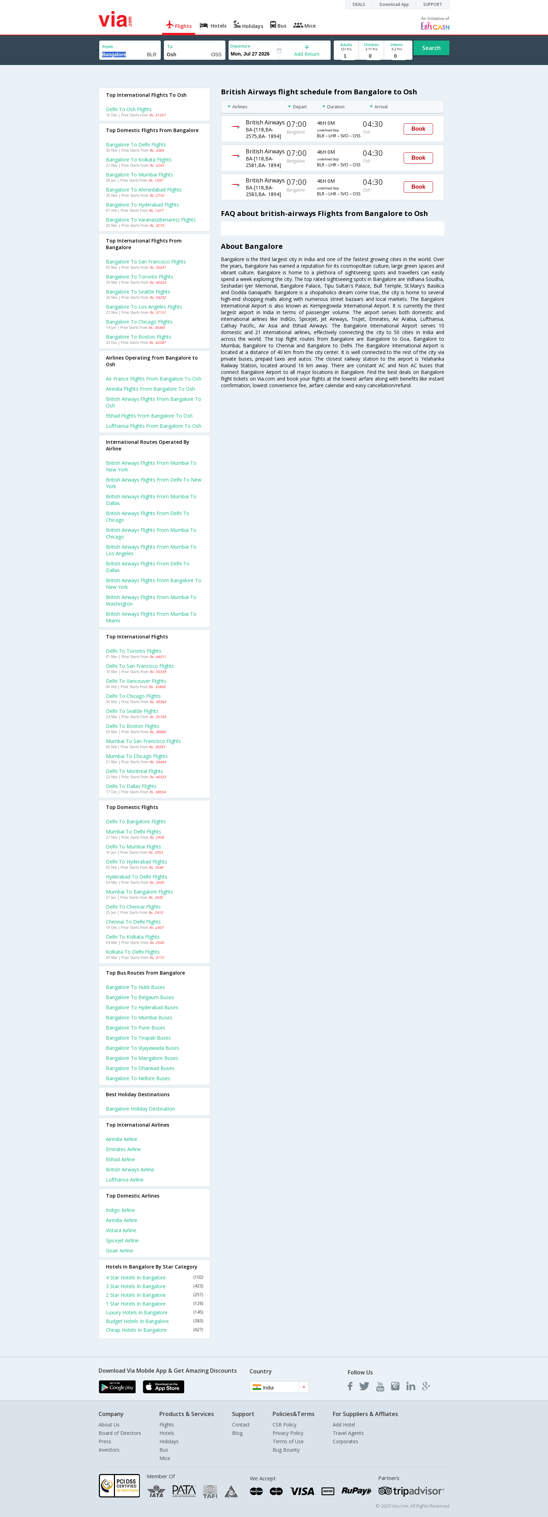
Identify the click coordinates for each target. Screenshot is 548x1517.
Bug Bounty (286, 1449)
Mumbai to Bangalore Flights (139, 891)
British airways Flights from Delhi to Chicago (147, 516)
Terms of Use (288, 1441)
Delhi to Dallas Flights (131, 786)
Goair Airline (119, 1250)
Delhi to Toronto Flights (133, 651)
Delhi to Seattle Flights (132, 711)
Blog (237, 1433)
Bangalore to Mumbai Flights (139, 174)
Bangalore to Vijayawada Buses (142, 1048)
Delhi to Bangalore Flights (136, 821)
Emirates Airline (123, 1149)
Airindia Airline (121, 1139)
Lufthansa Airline (125, 1179)
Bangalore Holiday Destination (140, 1108)
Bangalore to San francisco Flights (146, 261)
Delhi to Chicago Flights (133, 696)
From (107, 47)
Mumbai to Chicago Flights (137, 756)
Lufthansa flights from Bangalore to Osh (153, 425)
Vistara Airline (121, 1230)
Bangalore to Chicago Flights (139, 321)
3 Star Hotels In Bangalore (154, 1286)
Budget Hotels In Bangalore (154, 1321)
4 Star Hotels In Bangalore (154, 1277)
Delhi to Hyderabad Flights (136, 861)
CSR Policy (284, 1424)
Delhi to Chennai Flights (133, 906)
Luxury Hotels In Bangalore (154, 1312)
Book (418, 129)
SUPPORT (432, 4)
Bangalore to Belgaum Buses (140, 997)
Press (105, 1441)
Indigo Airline (120, 1210)
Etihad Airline (120, 1159)
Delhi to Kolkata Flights (133, 936)
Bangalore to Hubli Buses (135, 987)
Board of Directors (120, 1433)
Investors (109, 1449)
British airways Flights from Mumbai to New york (151, 466)
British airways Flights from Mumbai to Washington (151, 600)
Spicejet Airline (122, 1240)
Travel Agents (348, 1433)
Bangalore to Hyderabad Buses (142, 1007)
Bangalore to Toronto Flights (139, 276)
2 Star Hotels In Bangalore (154, 1295)
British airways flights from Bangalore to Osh (153, 402)
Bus (163, 1449)
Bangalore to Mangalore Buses (142, 1058)
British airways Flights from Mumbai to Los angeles (151, 550)
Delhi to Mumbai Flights (133, 846)
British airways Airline (130, 1169)
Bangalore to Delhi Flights (136, 144)
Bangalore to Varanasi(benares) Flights (151, 219)
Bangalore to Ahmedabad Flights (144, 189)
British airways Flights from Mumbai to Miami (151, 617)
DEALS (359, 4)
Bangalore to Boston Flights (138, 336)
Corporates (345, 1441)
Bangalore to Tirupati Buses (138, 1037)
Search (431, 48)
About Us (109, 1424)
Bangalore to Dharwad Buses (140, 1068)
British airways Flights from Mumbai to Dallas (151, 499)
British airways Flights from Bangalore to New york (153, 583)
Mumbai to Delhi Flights (133, 831)
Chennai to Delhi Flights (133, 921)
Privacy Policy (288, 1433)
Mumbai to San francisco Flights (143, 741)
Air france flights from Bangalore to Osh (153, 378)
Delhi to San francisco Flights (140, 666)
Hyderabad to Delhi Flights (136, 876)
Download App (394, 4)
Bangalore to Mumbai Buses (139, 1017)
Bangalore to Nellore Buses (138, 1078)
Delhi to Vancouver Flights (136, 681)
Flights (166, 1424)
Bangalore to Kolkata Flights (139, 159)
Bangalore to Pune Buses (135, 1027)
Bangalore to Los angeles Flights (144, 306)
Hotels (166, 1433)
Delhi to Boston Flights (132, 726)
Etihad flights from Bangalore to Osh (149, 415)
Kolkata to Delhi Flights (133, 951)
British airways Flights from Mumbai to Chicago (151, 533)
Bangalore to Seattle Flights (138, 291)
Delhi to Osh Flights (129, 109)
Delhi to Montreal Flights (134, 771)
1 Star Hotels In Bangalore (154, 1303)
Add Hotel (344, 1424)
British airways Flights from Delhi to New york (153, 483)
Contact (241, 1424)
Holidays (169, 1441)
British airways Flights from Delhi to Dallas (147, 566)
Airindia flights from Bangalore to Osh (150, 388)
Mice (164, 1458)
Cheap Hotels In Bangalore (154, 1330)
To (170, 47)
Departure (240, 46)
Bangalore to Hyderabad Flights (142, 204)
